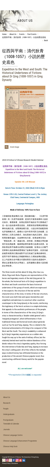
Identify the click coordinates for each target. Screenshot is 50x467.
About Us (12, 34)
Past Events (31, 34)
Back (44, 40)
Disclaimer (15, 463)
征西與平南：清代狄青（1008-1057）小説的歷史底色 (24, 37)
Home (4, 34)
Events (21, 34)
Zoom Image (14, 147)
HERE (28, 375)
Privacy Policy (6, 463)
